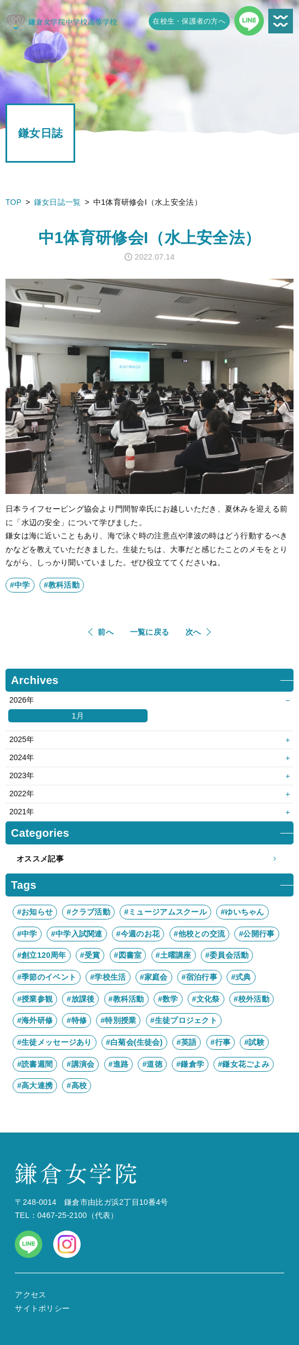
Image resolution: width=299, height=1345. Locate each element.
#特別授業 (118, 1020)
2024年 (21, 757)
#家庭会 (154, 977)
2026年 (21, 700)
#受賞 (90, 955)
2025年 (21, 739)
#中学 (20, 584)
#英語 (187, 1042)
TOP (13, 202)
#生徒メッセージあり (54, 1042)
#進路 (119, 1064)
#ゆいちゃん (242, 911)
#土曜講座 (173, 955)
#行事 (221, 1042)
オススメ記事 (149, 859)
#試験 (254, 1042)
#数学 (168, 999)
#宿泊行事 (199, 977)
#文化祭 (206, 999)
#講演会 (80, 1064)
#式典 (241, 977)
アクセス (30, 1294)
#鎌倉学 (190, 1064)
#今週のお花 (138, 933)
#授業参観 (35, 999)
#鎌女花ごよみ (243, 1064)
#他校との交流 (199, 933)
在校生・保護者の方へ (189, 21)
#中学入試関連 (77, 933)
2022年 (21, 793)
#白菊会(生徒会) (134, 1042)
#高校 (76, 1085)
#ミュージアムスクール (165, 911)
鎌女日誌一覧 (57, 202)
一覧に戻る (149, 632)
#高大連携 (35, 1085)
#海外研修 (35, 1020)
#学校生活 (108, 977)
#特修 (76, 1020)
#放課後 (80, 999)
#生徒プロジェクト (183, 1020)
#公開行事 (256, 933)
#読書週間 (35, 1064)
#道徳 (152, 1064)
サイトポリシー (42, 1308)
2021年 (21, 811)
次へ (193, 632)
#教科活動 (62, 584)
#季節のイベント (46, 977)
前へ (106, 632)
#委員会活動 (227, 955)
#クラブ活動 (88, 911)
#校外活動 (251, 999)
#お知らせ (35, 911)
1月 (78, 715)
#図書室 (128, 955)
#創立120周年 (41, 955)
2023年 (21, 775)
